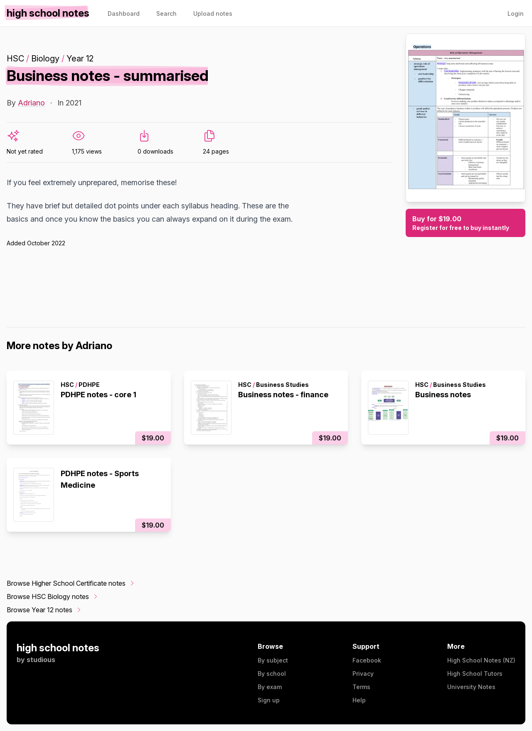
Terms (361, 686)
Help (359, 700)
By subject (273, 660)
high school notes (58, 648)
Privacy (363, 673)
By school (272, 673)
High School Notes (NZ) (481, 660)
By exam (270, 686)
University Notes (471, 686)
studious (41, 659)
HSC (15, 59)
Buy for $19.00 (465, 223)
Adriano (31, 102)
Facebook (366, 660)
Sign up (269, 700)
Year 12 (80, 59)
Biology (45, 59)
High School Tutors (474, 673)
